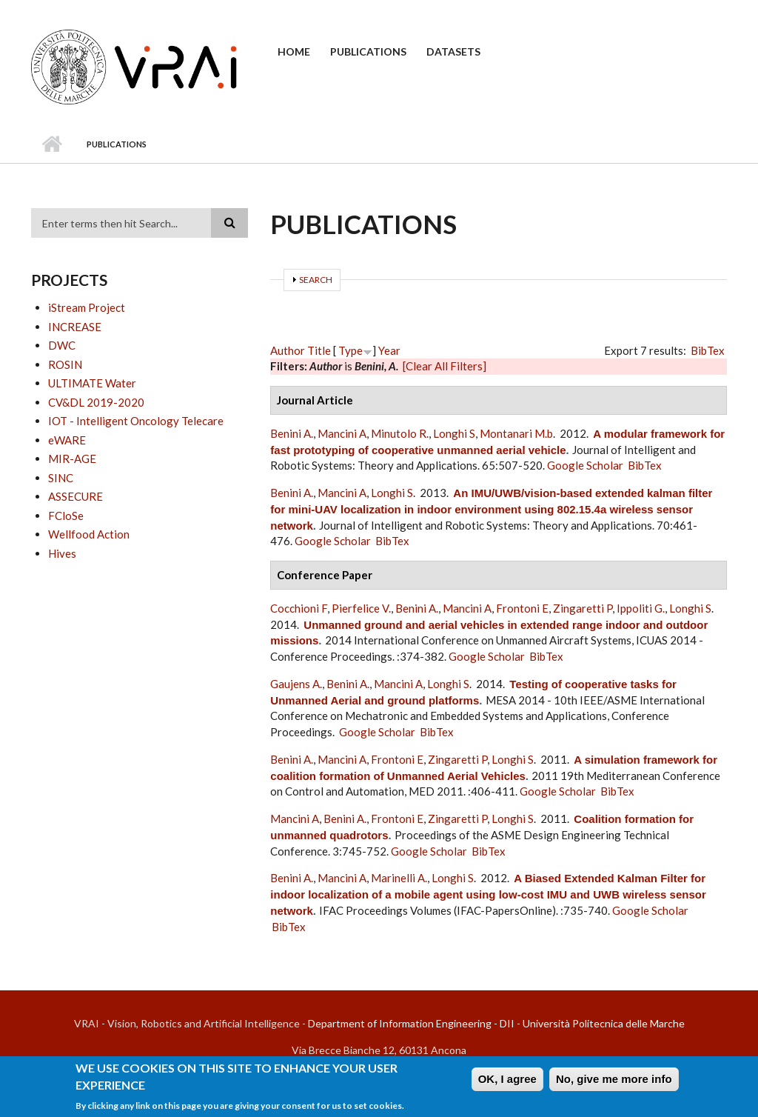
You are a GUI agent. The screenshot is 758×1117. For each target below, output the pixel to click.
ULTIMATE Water (92, 383)
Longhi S (454, 433)
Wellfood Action (89, 534)
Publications (368, 51)
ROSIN (65, 364)
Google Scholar (585, 465)
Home (294, 51)
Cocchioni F (298, 608)
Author (287, 350)
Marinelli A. (399, 877)
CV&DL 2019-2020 (96, 402)
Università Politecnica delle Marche (604, 1023)
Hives (62, 553)
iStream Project (86, 307)
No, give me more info (614, 1083)
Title (319, 350)
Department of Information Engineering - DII (411, 1023)
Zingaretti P (582, 608)
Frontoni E (522, 608)
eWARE (67, 440)
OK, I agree (507, 1083)
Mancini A (342, 433)
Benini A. (291, 433)
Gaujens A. (296, 683)
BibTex (708, 350)
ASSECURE (75, 496)
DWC (62, 345)
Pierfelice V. (361, 608)
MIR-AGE (72, 458)
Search (315, 279)
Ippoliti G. (641, 608)
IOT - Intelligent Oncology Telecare (136, 420)
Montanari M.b (516, 433)
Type (350, 350)
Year (389, 350)
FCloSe (66, 515)
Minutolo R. (400, 433)
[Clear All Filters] (444, 366)
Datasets (453, 51)
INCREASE (74, 326)
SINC (60, 477)
